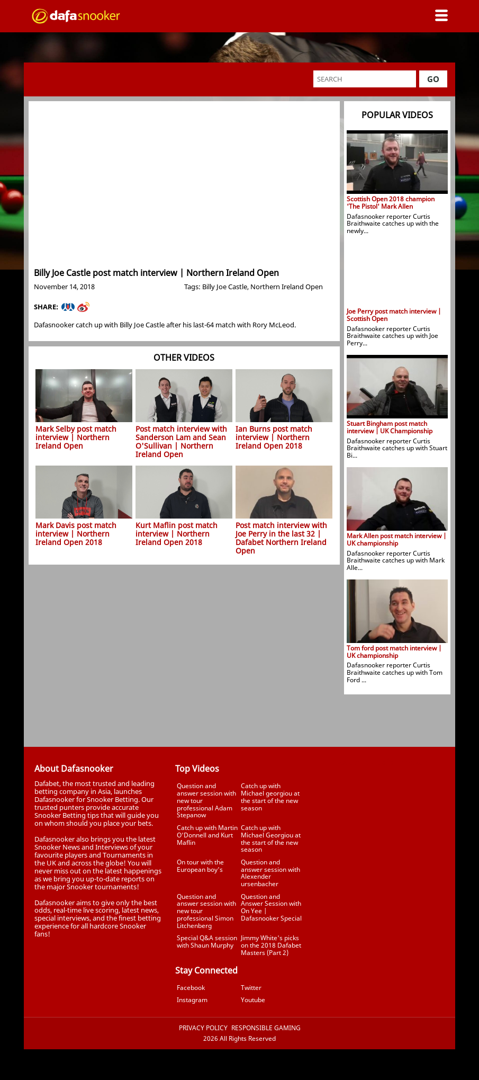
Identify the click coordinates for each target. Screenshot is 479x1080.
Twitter (251, 987)
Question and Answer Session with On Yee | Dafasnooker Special (271, 907)
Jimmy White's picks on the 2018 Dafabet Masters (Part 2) (271, 945)
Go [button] (433, 79)
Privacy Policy (203, 1028)
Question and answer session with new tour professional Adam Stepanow (206, 800)
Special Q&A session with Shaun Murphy (207, 941)
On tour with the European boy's (200, 866)
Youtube (253, 999)
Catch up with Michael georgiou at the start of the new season (270, 796)
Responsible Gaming (266, 1028)
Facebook (191, 987)
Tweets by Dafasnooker (380, 762)
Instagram (192, 999)
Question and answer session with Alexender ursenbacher (270, 873)
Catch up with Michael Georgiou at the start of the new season (271, 838)
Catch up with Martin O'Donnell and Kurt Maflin (207, 835)
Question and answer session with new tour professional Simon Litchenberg (206, 911)
